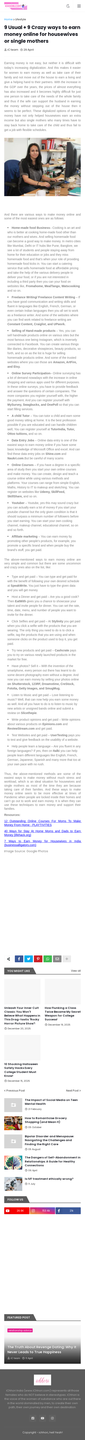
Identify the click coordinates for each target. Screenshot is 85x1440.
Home (8, 19)
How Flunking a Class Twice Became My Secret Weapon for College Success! (63, 1014)
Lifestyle (20, 19)
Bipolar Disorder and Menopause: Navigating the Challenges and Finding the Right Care (49, 1140)
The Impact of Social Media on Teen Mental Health (51, 1102)
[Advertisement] (42, 907)
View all (76, 971)
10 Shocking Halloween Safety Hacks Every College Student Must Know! (21, 1070)
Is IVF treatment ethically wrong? (49, 1179)
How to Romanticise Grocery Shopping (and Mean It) (46, 1120)
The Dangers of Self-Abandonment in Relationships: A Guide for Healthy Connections (53, 1161)
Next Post (72, 1091)
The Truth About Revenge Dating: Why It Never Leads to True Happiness (41, 1349)
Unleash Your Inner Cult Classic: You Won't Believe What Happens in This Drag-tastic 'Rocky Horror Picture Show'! (22, 1016)
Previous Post (15, 1091)
